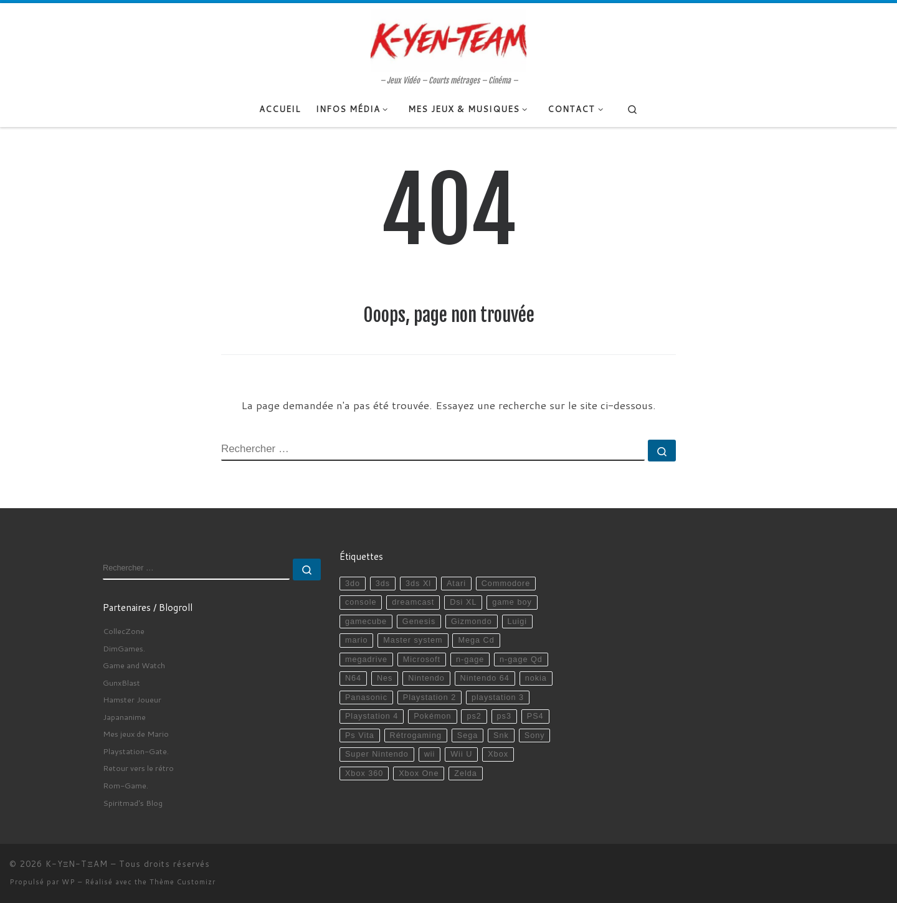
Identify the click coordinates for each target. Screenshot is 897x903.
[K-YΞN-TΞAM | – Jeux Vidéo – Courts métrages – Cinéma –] (448, 39)
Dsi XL (463, 602)
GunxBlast (121, 682)
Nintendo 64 (485, 678)
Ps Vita (359, 735)
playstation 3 (498, 697)
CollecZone (124, 630)
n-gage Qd (521, 659)
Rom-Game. (125, 785)
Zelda (465, 773)
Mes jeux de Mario (136, 733)
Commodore (506, 583)
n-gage (470, 659)
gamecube (366, 621)
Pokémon (432, 716)
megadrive (366, 659)
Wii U (461, 754)
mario (356, 640)
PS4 (535, 716)
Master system (412, 640)
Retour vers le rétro (138, 767)
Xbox (498, 754)
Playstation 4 (371, 716)
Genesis (418, 621)
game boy (512, 602)
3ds (383, 583)
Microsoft (421, 659)
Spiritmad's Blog (133, 802)
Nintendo (426, 678)
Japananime (124, 716)
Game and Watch (134, 665)
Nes (385, 678)
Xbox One (419, 773)
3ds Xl (418, 583)
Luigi (517, 621)
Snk (501, 735)
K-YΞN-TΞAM (76, 863)
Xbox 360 (364, 773)
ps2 (474, 716)
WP (68, 882)
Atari (456, 583)
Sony (534, 735)
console (361, 602)
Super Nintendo (377, 754)
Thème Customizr (183, 882)
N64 (353, 678)
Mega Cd (476, 640)
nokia (536, 678)
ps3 (504, 716)
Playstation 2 (429, 697)
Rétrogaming (416, 735)
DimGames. (124, 648)
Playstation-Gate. (136, 751)
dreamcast (413, 602)
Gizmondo (471, 621)
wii (429, 754)
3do (352, 583)
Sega (467, 735)
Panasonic (366, 697)
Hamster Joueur (132, 699)
